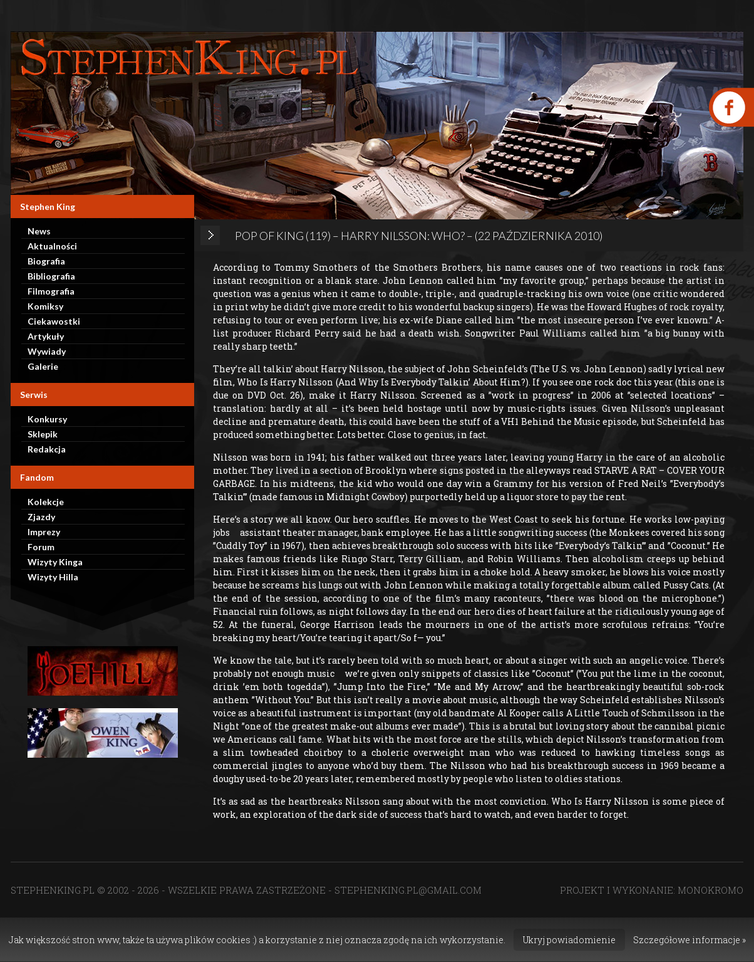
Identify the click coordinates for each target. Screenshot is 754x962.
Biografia (46, 261)
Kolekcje (46, 501)
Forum (41, 546)
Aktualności (52, 246)
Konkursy (47, 419)
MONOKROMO (710, 890)
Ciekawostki (54, 321)
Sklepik (43, 434)
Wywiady (47, 351)
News (39, 231)
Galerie (43, 366)
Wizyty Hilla (53, 577)
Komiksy (45, 306)
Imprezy (44, 531)
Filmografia (51, 291)
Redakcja (47, 449)
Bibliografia (51, 276)
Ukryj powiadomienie (569, 940)
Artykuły (46, 336)
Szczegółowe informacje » (689, 940)
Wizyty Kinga (55, 562)
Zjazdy (41, 516)
